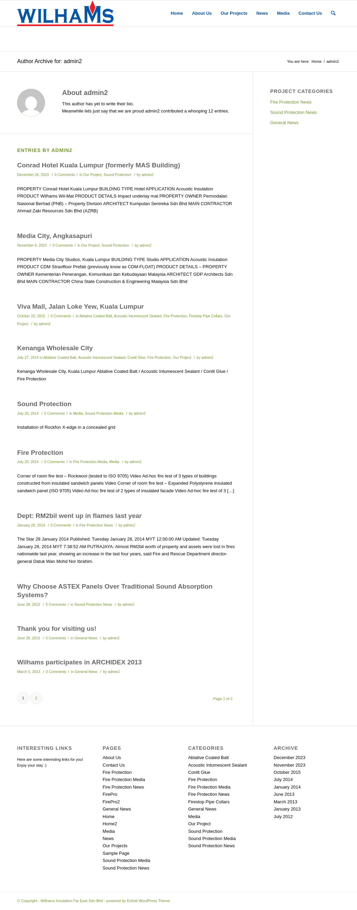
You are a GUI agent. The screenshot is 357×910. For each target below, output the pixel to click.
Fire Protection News (96, 525)
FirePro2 (111, 801)
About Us (112, 757)
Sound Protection (117, 175)
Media (78, 413)
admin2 (148, 175)
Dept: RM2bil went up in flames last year (79, 515)
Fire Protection (175, 316)
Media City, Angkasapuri (54, 235)
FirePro (110, 794)
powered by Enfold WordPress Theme (138, 901)
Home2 (110, 823)
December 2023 (290, 757)
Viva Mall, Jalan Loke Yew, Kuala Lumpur (80, 306)
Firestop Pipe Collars (206, 316)
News (108, 838)
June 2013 (284, 794)
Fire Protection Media (90, 462)
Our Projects (115, 845)
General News (85, 638)
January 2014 (287, 787)
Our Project (92, 175)
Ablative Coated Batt (95, 316)
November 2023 (290, 765)
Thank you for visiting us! (56, 628)
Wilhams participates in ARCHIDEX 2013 (79, 662)
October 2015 (287, 772)
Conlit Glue (136, 357)
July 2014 (283, 779)
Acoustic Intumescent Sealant (138, 316)
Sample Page (116, 853)
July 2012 (283, 816)
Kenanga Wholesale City (55, 348)
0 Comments (65, 175)
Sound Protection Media (104, 413)
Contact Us (113, 765)
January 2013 (287, 809)
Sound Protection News (93, 604)
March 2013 (285, 801)
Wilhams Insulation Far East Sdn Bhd (71, 901)
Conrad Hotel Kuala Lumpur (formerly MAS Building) (98, 165)
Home (317, 61)
